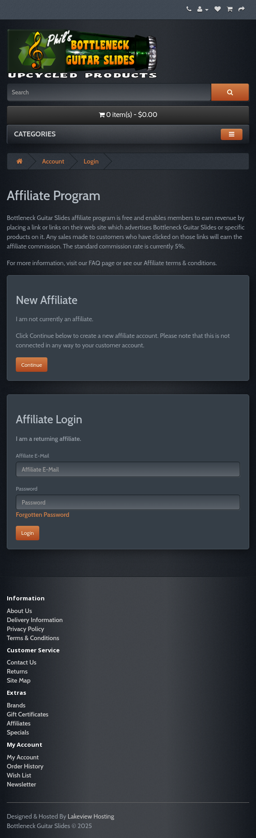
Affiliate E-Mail (32, 455)
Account (53, 161)
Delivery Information (35, 620)
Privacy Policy (25, 629)
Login (91, 161)
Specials (18, 732)
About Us (19, 611)
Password (26, 488)
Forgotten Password (43, 514)
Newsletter (21, 784)
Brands (16, 705)
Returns (17, 671)
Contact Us (22, 662)
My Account (23, 757)
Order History (25, 766)
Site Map (19, 680)
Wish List (19, 775)
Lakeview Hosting (91, 816)
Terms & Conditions (33, 638)
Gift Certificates (27, 714)
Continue (31, 364)
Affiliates (19, 723)
